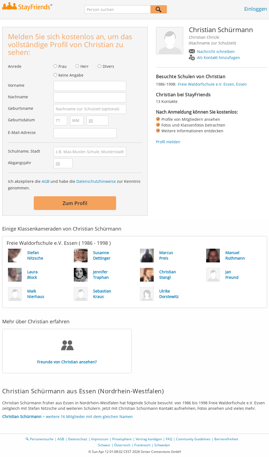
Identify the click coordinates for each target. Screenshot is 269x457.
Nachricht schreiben (216, 51)
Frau (62, 66)
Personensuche (42, 439)
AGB (45, 181)
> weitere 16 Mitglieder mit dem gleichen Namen (67, 416)
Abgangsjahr (19, 162)
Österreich (122, 445)
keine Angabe (70, 75)
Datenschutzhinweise (96, 181)
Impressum (99, 439)
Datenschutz (77, 439)
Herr (84, 66)
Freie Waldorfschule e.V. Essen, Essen (212, 84)
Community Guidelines (193, 439)
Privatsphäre (122, 439)
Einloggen (255, 8)
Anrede (14, 66)
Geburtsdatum (21, 119)
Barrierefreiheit (226, 439)
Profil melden (168, 141)
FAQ (169, 439)
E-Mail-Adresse (22, 132)
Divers (108, 66)
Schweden (162, 445)
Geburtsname (20, 108)
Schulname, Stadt (24, 151)
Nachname (18, 96)
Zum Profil (75, 203)
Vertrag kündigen (149, 439)
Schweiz (104, 445)
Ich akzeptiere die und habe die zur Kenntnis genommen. (74, 184)
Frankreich (142, 445)
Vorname (16, 85)
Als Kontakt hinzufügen (218, 57)
